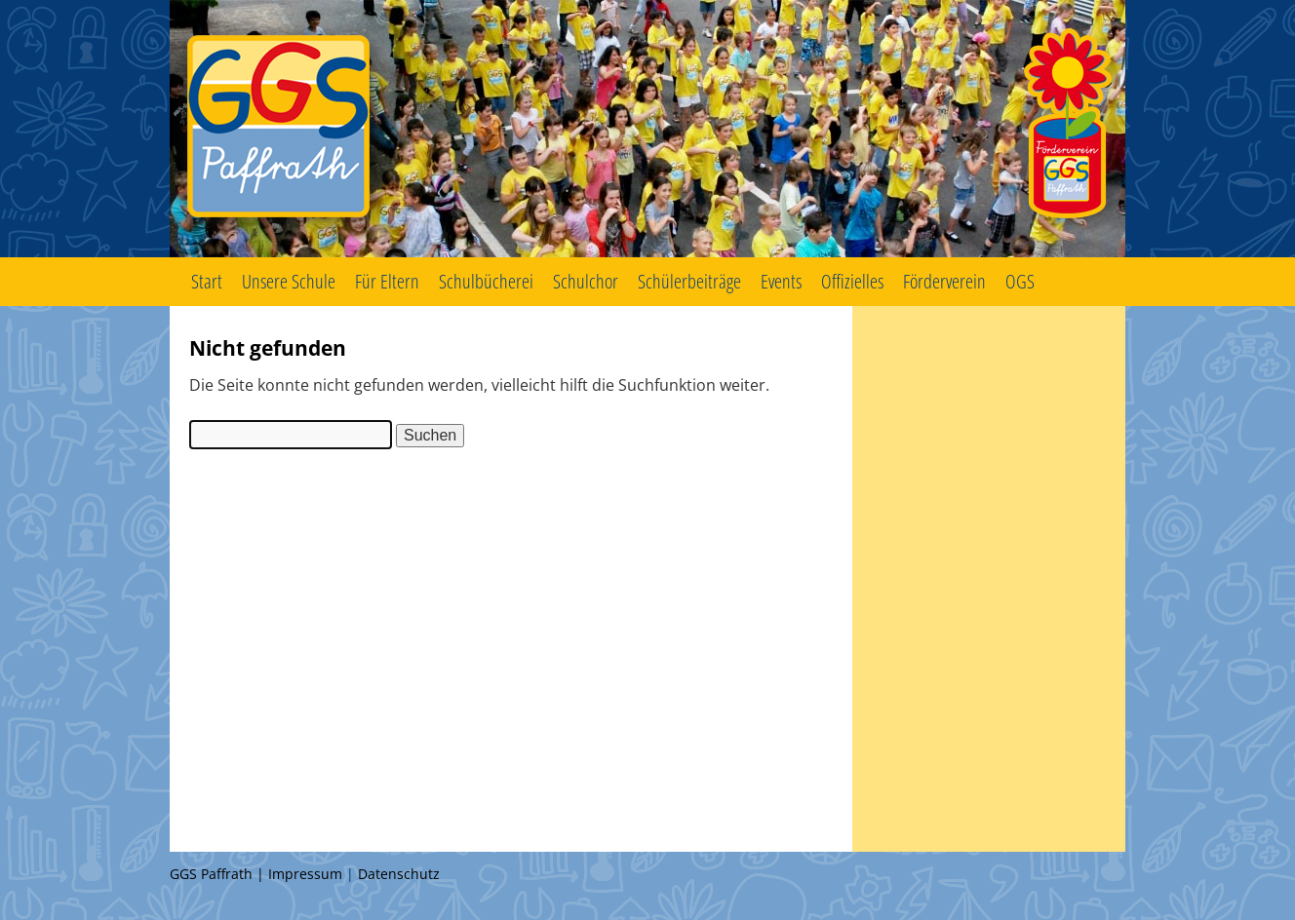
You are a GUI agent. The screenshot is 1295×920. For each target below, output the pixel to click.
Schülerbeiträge (689, 281)
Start (206, 281)
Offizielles (852, 281)
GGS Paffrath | (219, 873)
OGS (1020, 281)
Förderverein (944, 281)
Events (781, 281)
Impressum (305, 873)
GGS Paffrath (647, 128)
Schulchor (585, 281)
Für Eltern (387, 281)
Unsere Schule (288, 281)
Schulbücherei (486, 281)
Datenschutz (399, 873)
